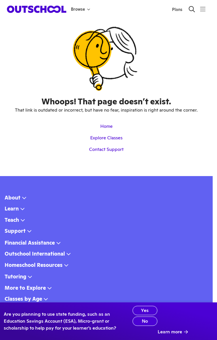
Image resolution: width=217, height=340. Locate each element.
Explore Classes (106, 138)
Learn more (173, 332)
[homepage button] (36, 9)
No (145, 321)
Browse (80, 9)
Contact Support (106, 149)
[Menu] (203, 9)
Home (106, 126)
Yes (145, 310)
